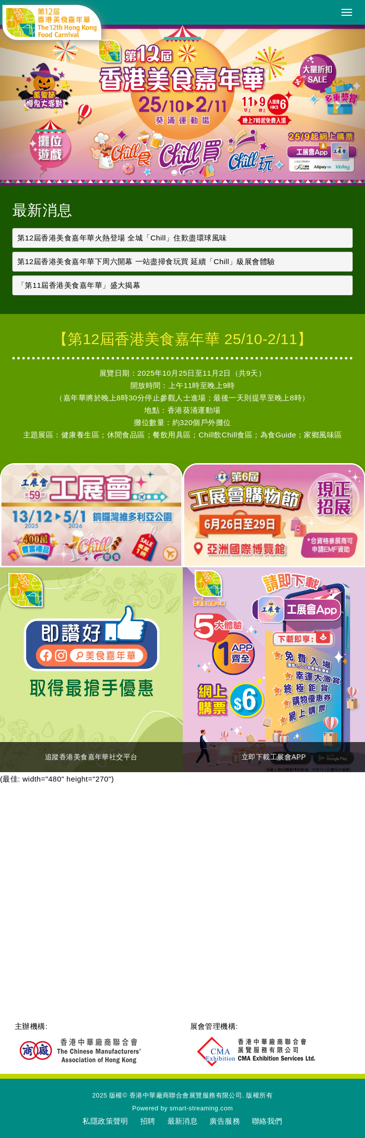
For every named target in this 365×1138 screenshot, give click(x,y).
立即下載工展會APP (274, 757)
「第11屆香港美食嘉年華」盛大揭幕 (78, 285)
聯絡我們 (267, 1121)
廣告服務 (224, 1121)
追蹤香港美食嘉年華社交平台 (91, 757)
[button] (27, 105)
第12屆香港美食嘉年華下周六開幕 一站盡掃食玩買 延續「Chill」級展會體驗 (146, 261)
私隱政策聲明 (105, 1121)
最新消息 (42, 210)
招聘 (148, 1121)
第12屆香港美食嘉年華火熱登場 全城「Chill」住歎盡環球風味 (122, 238)
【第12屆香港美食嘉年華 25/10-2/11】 (183, 339)
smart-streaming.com (201, 1108)
